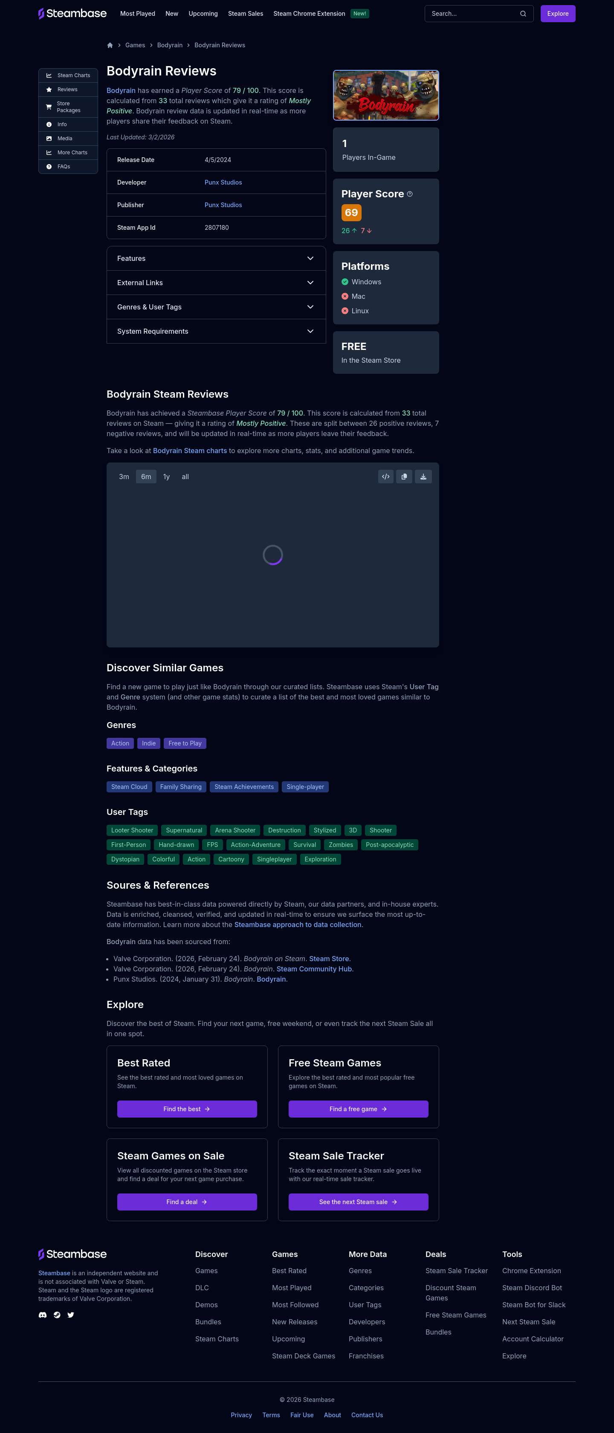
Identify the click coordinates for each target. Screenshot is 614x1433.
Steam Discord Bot (532, 1287)
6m (146, 476)
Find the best (187, 1108)
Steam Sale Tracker (457, 1270)
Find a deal (187, 1201)
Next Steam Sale (529, 1321)
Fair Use (302, 1415)
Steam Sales (245, 13)
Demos (206, 1304)
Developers (367, 1321)
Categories (366, 1287)
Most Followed (295, 1304)
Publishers (365, 1339)
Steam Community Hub (314, 969)
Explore (558, 13)
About (332, 1415)
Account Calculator (533, 1339)
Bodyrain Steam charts (190, 450)
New (171, 13)
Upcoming (203, 13)
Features (216, 258)
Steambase (54, 1273)
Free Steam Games (456, 1315)
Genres (360, 1270)
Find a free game (359, 1108)
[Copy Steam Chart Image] (404, 476)
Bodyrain (170, 45)
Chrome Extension (531, 1270)
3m (124, 476)
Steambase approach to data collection (298, 924)
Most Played (137, 13)
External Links (216, 282)
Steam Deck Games (303, 1356)
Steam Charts (217, 1339)
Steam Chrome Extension (309, 13)
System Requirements (216, 331)
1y (166, 476)
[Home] (110, 45)
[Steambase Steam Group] (57, 1315)
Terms (271, 1415)
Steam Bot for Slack (534, 1304)
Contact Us (367, 1415)
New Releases (295, 1321)
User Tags (365, 1304)
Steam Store (329, 958)
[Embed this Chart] (386, 476)
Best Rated (289, 1270)
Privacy (241, 1415)
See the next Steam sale (358, 1201)
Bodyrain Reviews (219, 45)
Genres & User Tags (216, 307)
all (185, 476)
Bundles (208, 1321)
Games (135, 45)
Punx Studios (223, 182)
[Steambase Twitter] (70, 1315)
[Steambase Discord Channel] (42, 1315)
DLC (202, 1287)
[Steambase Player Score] (410, 194)
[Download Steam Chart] (423, 476)
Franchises (366, 1356)
